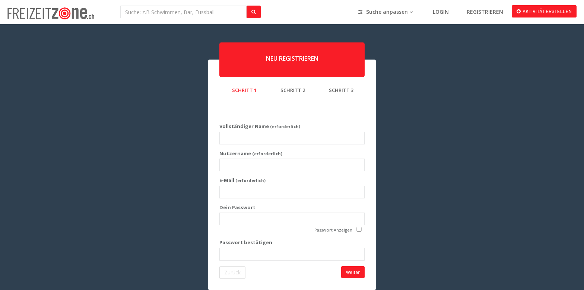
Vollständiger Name (259, 126)
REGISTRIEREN (485, 11)
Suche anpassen (385, 11)
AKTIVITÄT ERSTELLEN (544, 11)
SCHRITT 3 (341, 90)
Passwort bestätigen (245, 242)
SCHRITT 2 (292, 90)
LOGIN (441, 11)
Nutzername (250, 153)
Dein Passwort (237, 207)
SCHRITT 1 (244, 90)
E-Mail (242, 180)
